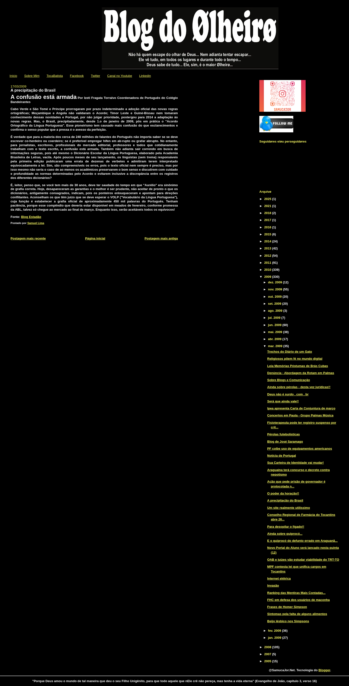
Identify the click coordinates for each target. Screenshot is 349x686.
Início (13, 76)
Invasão (273, 585)
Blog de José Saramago (285, 441)
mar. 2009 (275, 346)
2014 (268, 241)
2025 (268, 199)
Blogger (324, 670)
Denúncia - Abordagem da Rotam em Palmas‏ (300, 373)
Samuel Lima (35, 223)
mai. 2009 (275, 332)
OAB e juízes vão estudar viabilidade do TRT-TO (303, 559)
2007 (268, 654)
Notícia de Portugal (281, 455)
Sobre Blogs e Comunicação (288, 380)
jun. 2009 (275, 325)
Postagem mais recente (28, 238)
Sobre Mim (32, 76)
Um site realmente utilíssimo (288, 508)
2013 (268, 248)
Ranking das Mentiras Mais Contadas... (296, 593)
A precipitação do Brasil (285, 500)
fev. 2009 (275, 630)
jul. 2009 (274, 317)
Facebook (77, 76)
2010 (268, 269)
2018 (268, 213)
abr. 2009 (275, 339)
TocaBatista (55, 76)
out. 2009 (275, 296)
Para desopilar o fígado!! (285, 526)
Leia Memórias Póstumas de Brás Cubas (297, 366)
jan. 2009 (275, 637)
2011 (268, 262)
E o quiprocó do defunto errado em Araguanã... (302, 540)
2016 (268, 227)
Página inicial (95, 238)
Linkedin (145, 76)
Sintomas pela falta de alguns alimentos (297, 614)
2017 (268, 220)
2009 (268, 277)
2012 (268, 255)
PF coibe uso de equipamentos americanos (299, 448)
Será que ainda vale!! (283, 401)
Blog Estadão (31, 217)
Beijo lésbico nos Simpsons (288, 621)
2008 (268, 647)
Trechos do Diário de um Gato (289, 351)
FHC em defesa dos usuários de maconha (298, 600)
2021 (268, 206)
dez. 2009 (275, 282)
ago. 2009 (275, 310)
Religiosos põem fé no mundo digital (295, 358)
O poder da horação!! (283, 493)
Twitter (95, 76)
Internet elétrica (279, 578)
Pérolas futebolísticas (283, 434)
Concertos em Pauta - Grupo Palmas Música (300, 415)
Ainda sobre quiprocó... (284, 533)
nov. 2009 (275, 289)
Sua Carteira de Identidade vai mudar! (295, 462)
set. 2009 (275, 303)
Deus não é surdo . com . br (288, 394)
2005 (268, 661)
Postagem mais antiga (161, 238)
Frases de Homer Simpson (287, 607)
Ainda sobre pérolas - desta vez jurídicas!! (299, 387)
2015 (268, 234)
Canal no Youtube (119, 76)
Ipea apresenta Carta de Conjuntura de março (301, 408)
